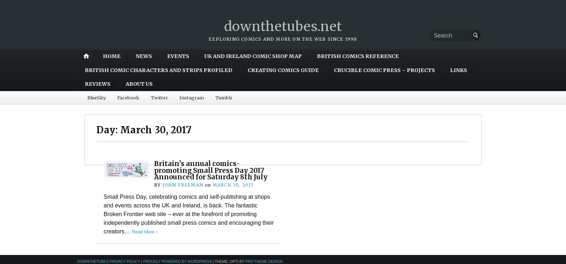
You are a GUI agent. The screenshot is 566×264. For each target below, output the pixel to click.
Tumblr (223, 97)
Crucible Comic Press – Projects (384, 70)
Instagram (191, 97)
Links (458, 70)
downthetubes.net (283, 26)
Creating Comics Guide (283, 70)
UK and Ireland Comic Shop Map (253, 56)
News (144, 56)
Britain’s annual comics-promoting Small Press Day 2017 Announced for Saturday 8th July (210, 170)
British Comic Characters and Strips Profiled (158, 70)
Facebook (128, 97)
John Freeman (182, 185)
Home (112, 56)
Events (178, 56)
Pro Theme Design (264, 262)
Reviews (97, 84)
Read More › (144, 231)
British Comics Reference (358, 56)
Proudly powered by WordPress (177, 262)
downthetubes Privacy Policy (108, 262)
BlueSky (96, 97)
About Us (139, 84)
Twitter (159, 97)
